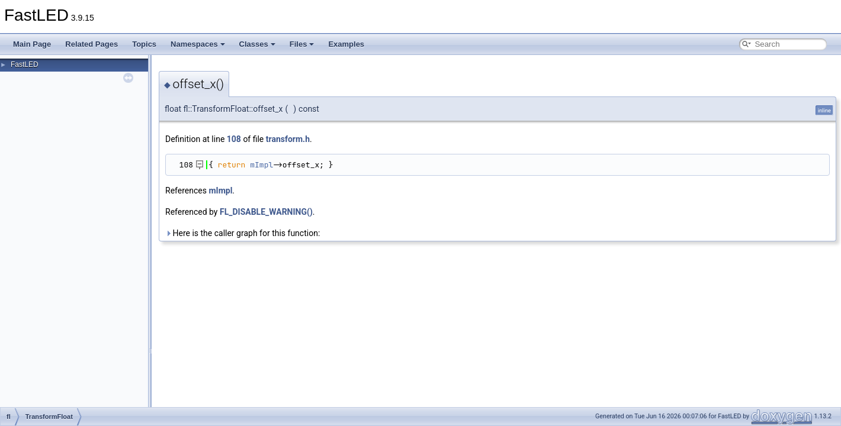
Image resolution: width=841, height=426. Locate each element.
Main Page (32, 44)
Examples (346, 44)
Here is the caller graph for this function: (242, 233)
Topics (144, 44)
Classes (257, 44)
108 (234, 139)
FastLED (24, 64)
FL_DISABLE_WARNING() (266, 212)
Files (302, 44)
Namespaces (198, 44)
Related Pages (91, 44)
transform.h (288, 139)
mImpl (261, 165)
